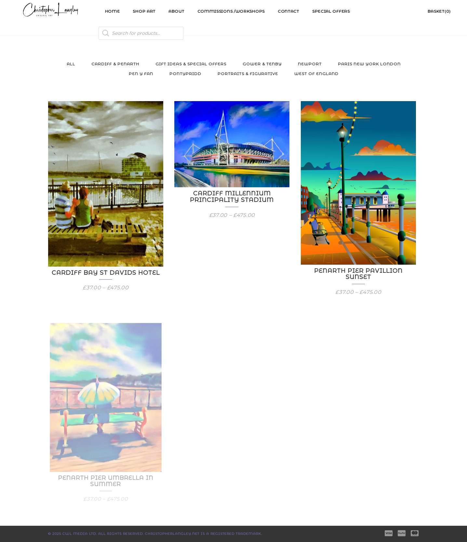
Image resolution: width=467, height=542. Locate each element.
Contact (288, 11)
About (176, 11)
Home (112, 11)
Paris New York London (369, 63)
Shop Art (144, 11)
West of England (316, 73)
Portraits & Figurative (248, 73)
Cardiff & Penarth (115, 63)
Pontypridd (185, 73)
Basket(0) (439, 11)
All (71, 63)
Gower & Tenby (262, 63)
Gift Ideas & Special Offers (190, 63)
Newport (310, 63)
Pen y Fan (141, 73)
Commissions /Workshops (231, 11)
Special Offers (331, 11)
